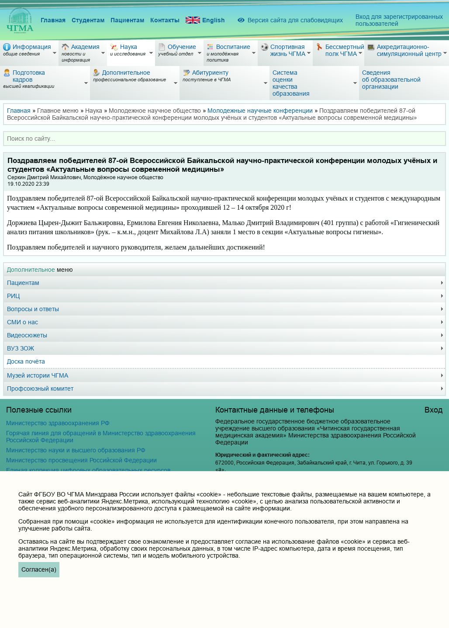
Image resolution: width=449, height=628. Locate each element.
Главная (53, 20)
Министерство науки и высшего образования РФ (75, 450)
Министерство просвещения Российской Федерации (81, 460)
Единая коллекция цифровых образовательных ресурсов (88, 470)
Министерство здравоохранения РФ (58, 423)
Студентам (88, 20)
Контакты (165, 20)
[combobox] (224, 138)
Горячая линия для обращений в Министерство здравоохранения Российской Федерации (101, 437)
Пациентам (127, 20)
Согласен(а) (38, 569)
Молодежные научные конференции (260, 110)
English (205, 20)
